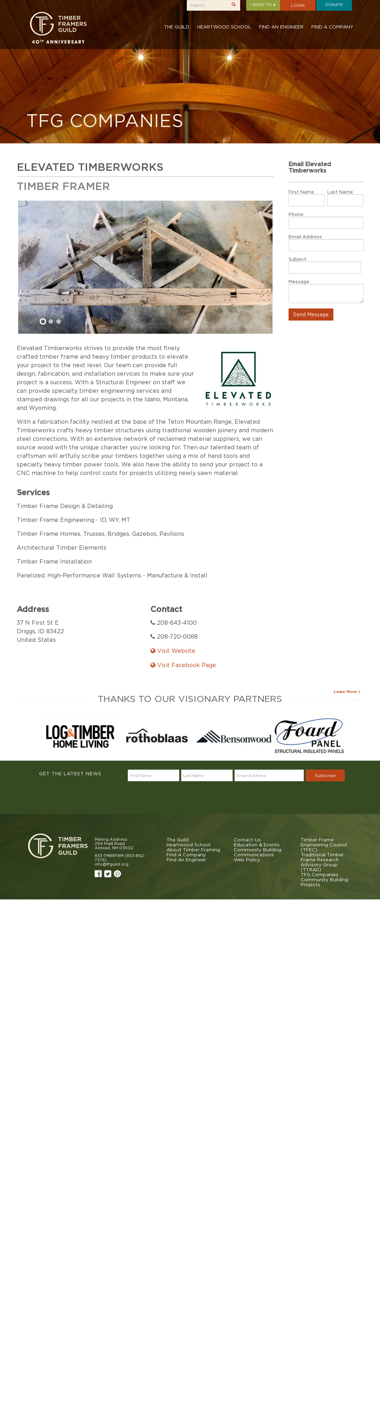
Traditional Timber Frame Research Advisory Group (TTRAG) (322, 862)
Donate (334, 4)
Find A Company (332, 26)
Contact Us (247, 839)
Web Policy (247, 859)
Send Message (311, 314)
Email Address (305, 236)
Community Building (257, 849)
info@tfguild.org (111, 864)
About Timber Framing (193, 849)
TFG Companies (319, 874)
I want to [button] (263, 4)
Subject (297, 259)
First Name (301, 191)
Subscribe (325, 775)
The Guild (176, 26)
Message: (299, 281)
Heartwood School (224, 26)
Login (298, 5)
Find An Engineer (281, 26)
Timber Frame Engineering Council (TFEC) (324, 844)
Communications (254, 854)
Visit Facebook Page (183, 665)
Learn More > (347, 691)
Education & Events (257, 844)
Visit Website (173, 651)
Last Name (340, 191)
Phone (296, 214)
